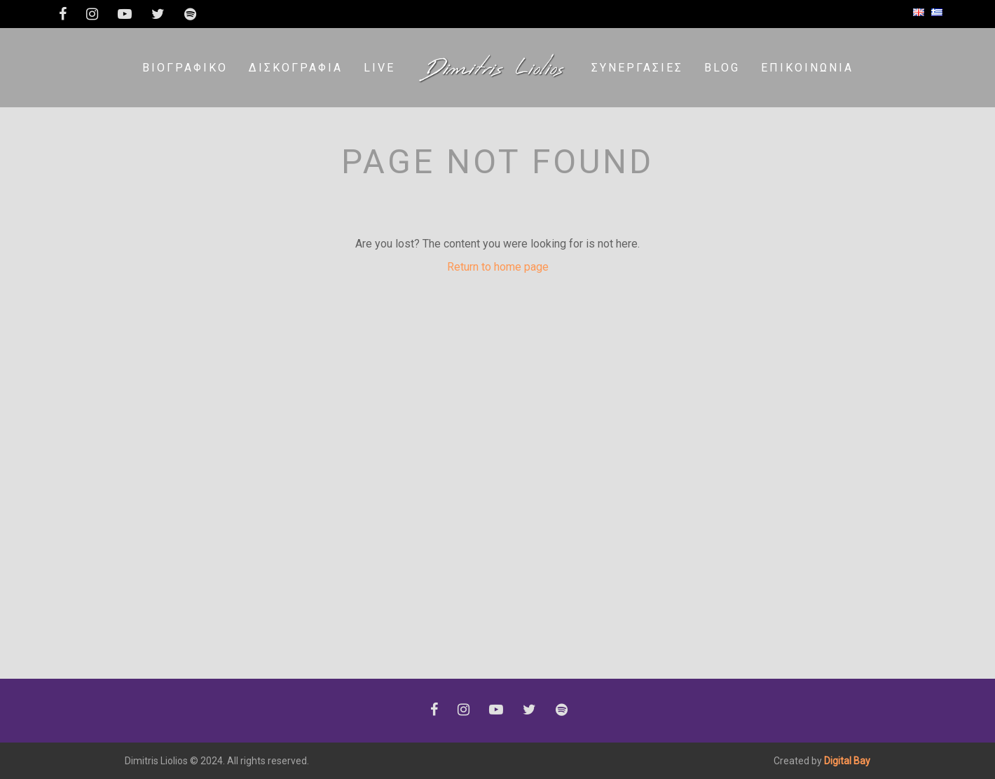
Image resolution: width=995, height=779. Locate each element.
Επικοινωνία (807, 67)
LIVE (379, 67)
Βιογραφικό (185, 67)
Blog (722, 67)
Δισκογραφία (296, 67)
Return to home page (498, 266)
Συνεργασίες (637, 67)
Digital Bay (847, 760)
